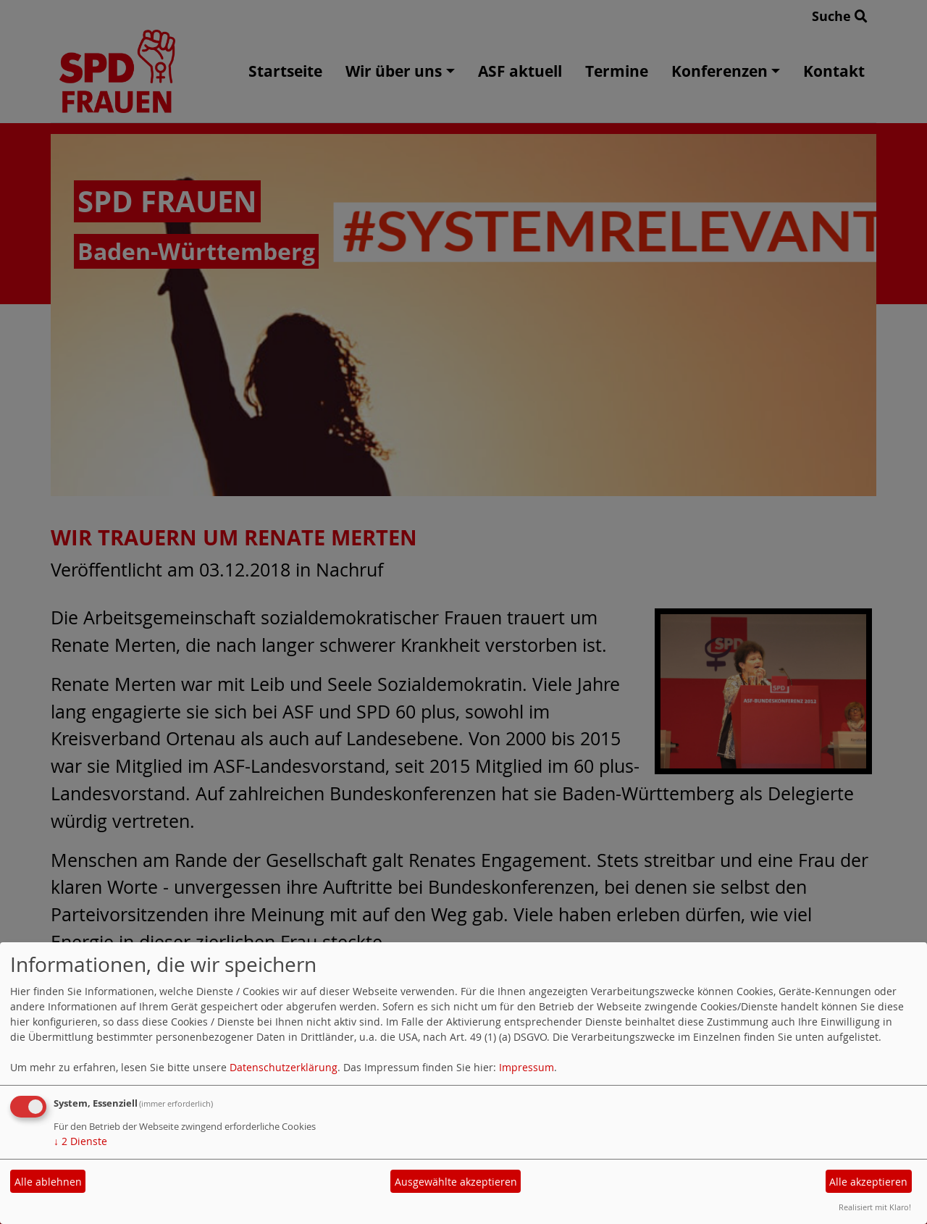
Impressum (526, 1067)
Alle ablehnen (48, 1182)
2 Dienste (80, 1141)
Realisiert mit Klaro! (875, 1207)
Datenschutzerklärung (283, 1067)
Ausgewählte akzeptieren (456, 1182)
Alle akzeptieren (868, 1182)
